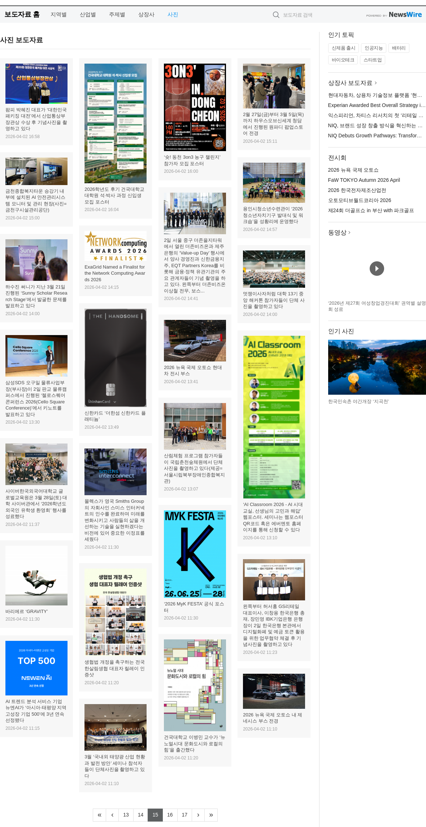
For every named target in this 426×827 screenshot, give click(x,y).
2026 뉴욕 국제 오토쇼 (353, 170)
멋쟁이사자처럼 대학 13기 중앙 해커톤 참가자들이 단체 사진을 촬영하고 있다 (273, 300)
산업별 (88, 14)
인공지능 (374, 48)
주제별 (117, 14)
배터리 (399, 48)
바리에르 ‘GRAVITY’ (26, 611)
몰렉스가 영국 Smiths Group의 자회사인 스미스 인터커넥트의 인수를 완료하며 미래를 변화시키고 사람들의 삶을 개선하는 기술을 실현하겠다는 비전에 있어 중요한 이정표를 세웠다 (114, 520)
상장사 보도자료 (350, 83)
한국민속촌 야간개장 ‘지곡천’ (358, 401)
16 (172, 814)
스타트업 (373, 60)
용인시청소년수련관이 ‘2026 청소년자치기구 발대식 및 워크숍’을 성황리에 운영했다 (273, 215)
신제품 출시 (344, 48)
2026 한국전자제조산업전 (357, 190)
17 (187, 814)
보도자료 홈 (21, 14)
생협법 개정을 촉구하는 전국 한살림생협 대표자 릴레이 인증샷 (114, 668)
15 (157, 814)
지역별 (59, 14)
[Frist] (99, 815)
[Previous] (112, 815)
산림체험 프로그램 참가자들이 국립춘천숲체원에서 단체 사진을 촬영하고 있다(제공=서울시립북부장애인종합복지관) (194, 468)
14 (143, 814)
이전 (334, 367)
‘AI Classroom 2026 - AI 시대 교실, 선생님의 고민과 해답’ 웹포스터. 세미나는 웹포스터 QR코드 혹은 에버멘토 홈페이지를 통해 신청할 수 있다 (273, 517)
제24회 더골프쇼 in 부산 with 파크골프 (371, 210)
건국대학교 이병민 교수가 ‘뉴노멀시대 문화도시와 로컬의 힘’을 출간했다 (194, 743)
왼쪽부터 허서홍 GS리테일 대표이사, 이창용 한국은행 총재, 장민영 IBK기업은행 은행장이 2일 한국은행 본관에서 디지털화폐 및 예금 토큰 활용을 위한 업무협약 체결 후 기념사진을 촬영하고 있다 (273, 625)
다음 (420, 367)
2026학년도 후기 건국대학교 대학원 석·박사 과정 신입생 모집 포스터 (114, 196)
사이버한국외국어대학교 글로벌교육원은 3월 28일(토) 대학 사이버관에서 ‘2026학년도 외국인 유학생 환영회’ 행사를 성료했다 (36, 503)
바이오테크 (343, 60)
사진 (173, 14)
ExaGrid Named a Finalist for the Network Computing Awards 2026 (114, 273)
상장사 (146, 14)
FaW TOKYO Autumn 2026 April (364, 180)
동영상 (337, 232)
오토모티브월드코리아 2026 (359, 200)
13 (128, 814)
